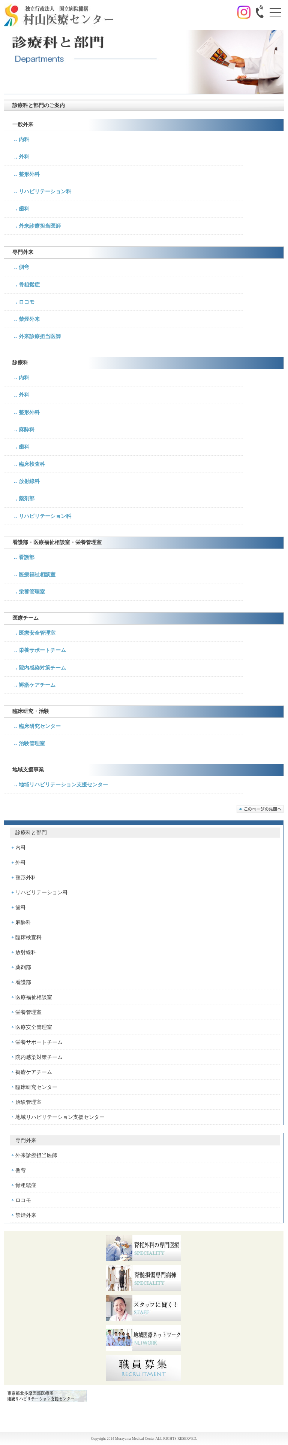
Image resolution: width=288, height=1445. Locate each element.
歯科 (24, 209)
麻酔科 (26, 429)
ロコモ (26, 302)
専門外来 (25, 1140)
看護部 (26, 557)
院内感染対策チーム (42, 668)
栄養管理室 (32, 592)
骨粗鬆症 (29, 285)
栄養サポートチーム (42, 650)
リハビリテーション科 (45, 191)
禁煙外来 (29, 319)
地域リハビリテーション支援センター (63, 784)
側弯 (24, 267)
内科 (24, 139)
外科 (24, 157)
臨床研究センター (40, 726)
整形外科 (29, 174)
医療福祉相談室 (37, 574)
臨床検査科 (32, 464)
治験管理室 (32, 743)
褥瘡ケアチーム (37, 685)
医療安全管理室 (37, 633)
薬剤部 (26, 498)
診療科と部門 (31, 832)
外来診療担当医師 (40, 226)
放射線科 (29, 481)
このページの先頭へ (260, 809)
